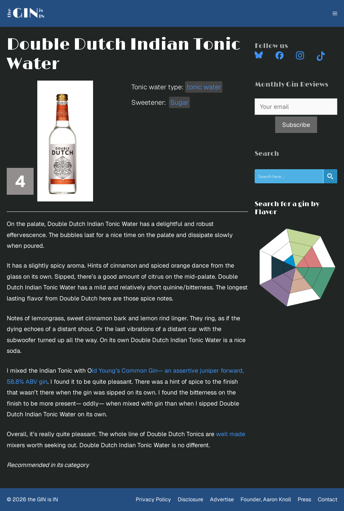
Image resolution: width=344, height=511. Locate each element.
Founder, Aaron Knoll (266, 499)
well (222, 434)
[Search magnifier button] (330, 176)
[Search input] (289, 176)
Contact (327, 499)
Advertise (222, 499)
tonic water (203, 87)
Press (304, 499)
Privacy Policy (153, 499)
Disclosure (190, 499)
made (237, 434)
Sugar (179, 102)
